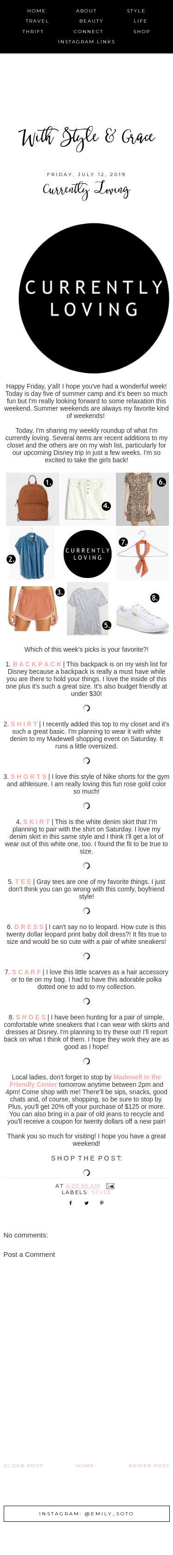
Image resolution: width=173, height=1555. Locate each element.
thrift (33, 32)
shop (141, 32)
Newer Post (149, 1466)
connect (88, 32)
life (141, 21)
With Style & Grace (86, 138)
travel (37, 21)
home (36, 11)
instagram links (86, 42)
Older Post (23, 1466)
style (136, 11)
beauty (91, 21)
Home (85, 1466)
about (86, 11)
